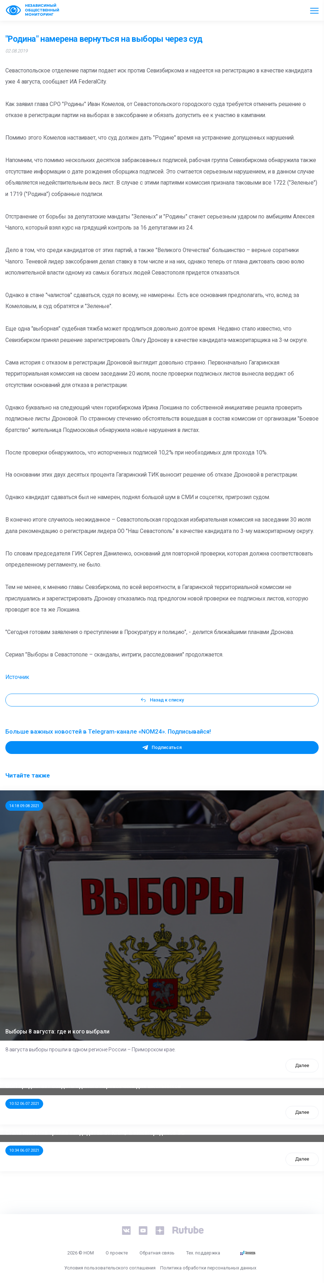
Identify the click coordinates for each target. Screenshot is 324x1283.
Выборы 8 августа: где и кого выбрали (57, 1031)
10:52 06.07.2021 (24, 1103)
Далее (302, 1065)
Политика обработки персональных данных (208, 1268)
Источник (17, 677)
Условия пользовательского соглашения (110, 1268)
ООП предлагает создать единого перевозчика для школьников (93, 1086)
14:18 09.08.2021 (24, 805)
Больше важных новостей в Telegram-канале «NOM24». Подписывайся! (108, 731)
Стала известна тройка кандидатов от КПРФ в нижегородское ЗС (94, 1133)
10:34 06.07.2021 (24, 1150)
